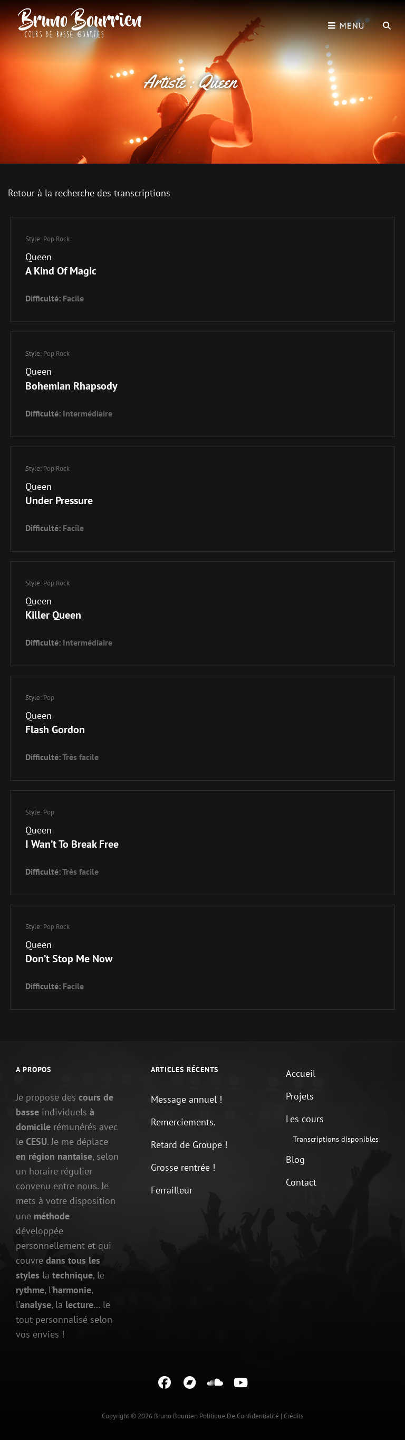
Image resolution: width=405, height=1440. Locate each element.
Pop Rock (56, 238)
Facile (73, 298)
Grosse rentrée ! (183, 1167)
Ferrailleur (171, 1190)
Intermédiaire (87, 413)
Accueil (300, 1073)
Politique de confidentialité (239, 1415)
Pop (48, 697)
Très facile (80, 757)
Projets (300, 1096)
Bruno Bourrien (176, 1415)
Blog (295, 1159)
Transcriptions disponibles (336, 1139)
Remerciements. (183, 1122)
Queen (38, 257)
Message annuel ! (186, 1099)
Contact (301, 1182)
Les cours (305, 1119)
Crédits (293, 1415)
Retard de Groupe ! (189, 1145)
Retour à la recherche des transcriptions (89, 193)
